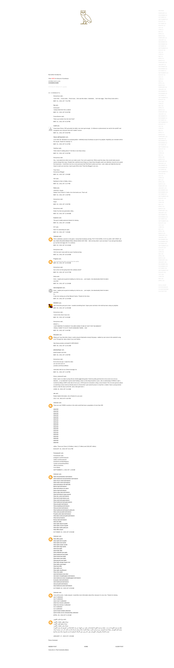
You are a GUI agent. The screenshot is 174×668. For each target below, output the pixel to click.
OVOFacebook (163, 287)
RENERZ (55, 303)
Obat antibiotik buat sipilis (60, 552)
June (160, 29)
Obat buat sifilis (57, 566)
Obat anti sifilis (57, 521)
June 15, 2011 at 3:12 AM (62, 389)
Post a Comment (53, 640)
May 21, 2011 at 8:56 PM (61, 132)
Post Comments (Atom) (62, 650)
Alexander (56, 334)
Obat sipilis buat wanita (59, 542)
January (161, 40)
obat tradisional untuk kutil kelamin (62, 585)
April (160, 33)
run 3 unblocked (57, 608)
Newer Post (52, 646)
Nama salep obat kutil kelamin (61, 492)
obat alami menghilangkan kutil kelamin (64, 576)
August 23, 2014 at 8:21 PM (63, 448)
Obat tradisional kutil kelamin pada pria (64, 510)
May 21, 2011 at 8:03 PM (61, 112)
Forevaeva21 (57, 453)
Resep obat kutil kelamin (60, 519)
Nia (54, 105)
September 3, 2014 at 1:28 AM (64, 470)
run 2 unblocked (57, 606)
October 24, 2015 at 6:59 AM (63, 532)
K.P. (54, 227)
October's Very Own (9, 14)
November (161, 15)
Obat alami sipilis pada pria (60, 527)
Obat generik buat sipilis (59, 560)
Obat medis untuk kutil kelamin (61, 482)
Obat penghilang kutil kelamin (61, 506)
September (162, 19)
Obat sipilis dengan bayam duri (61, 562)
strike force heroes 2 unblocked (61, 605)
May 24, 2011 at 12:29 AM (62, 283)
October (161, 17)
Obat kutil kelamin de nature (61, 488)
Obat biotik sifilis (57, 550)
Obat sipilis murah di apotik (60, 525)
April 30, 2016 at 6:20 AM (62, 615)
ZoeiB (55, 125)
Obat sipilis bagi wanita (59, 546)
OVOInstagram (163, 289)
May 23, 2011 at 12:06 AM (62, 213)
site (54, 393)
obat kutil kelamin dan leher (60, 574)
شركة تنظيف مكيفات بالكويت (60, 622)
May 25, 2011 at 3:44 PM (61, 330)
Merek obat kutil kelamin (60, 486)
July (159, 27)
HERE (53, 78)
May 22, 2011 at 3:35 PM (61, 204)
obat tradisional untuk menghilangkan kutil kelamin (67, 578)
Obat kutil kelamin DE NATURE (61, 484)
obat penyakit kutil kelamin (60, 583)
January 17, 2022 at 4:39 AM (63, 636)
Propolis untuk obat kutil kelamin (62, 514)
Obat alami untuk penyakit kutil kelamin (64, 515)
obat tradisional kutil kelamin (61, 581)
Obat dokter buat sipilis (59, 558)
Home (86, 646)
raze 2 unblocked (58, 597)
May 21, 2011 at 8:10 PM (61, 121)
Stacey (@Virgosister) (59, 137)
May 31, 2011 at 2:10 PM (61, 372)
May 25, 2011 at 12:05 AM (62, 308)
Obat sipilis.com (57, 568)
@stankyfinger (57, 350)
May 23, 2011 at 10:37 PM (62, 272)
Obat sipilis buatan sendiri (60, 544)
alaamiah (55, 409)
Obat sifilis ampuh (58, 529)
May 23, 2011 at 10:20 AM (62, 254)
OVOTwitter (162, 291)
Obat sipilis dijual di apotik (60, 523)
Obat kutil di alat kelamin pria (61, 498)
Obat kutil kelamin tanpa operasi (62, 494)
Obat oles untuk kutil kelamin (61, 496)
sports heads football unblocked (62, 610)
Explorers (56, 217)
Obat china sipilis (58, 572)
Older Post (119, 646)
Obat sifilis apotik (58, 538)
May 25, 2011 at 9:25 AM (61, 317)
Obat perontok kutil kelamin (60, 508)
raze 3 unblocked (58, 599)
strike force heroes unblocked (61, 603)
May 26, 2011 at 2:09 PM (61, 355)
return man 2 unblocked (59, 601)
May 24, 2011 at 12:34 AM (62, 298)
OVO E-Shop (162, 285)
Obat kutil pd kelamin (59, 517)
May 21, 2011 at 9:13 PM (61, 144)
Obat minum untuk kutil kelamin (61, 480)
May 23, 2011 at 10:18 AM (62, 245)
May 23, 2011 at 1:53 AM (61, 222)
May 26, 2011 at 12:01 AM (62, 345)
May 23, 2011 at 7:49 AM (61, 232)
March (160, 35)
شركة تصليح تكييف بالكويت (60, 624)
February (161, 13)
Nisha (55, 188)
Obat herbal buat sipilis (59, 556)
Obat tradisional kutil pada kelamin (62, 502)
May (159, 31)
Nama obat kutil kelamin (59, 490)
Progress (55, 258)
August (161, 21)
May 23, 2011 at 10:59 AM (62, 263)
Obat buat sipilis (57, 548)
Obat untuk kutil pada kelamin (61, 500)
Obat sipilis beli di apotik (60, 540)
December (161, 42)
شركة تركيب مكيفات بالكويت (60, 626)
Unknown (56, 236)
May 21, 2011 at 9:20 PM (61, 153)
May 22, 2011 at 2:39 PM (61, 194)
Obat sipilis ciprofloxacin (60, 570)
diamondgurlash (57, 287)
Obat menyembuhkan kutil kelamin (62, 476)
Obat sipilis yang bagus (59, 564)
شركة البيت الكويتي (58, 619)
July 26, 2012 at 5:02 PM (62, 398)
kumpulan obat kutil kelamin (61, 580)
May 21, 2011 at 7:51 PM (61, 101)
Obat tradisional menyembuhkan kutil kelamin (65, 478)
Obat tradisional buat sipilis (60, 554)
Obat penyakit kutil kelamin (60, 504)
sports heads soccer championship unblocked (65, 612)
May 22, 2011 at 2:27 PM (61, 183)
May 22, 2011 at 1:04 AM (61, 174)
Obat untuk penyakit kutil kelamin (62, 512)
